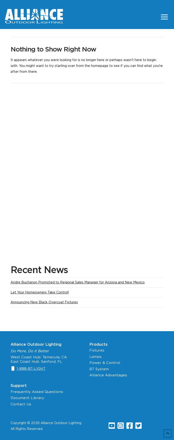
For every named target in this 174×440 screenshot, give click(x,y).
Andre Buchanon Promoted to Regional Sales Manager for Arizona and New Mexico (78, 282)
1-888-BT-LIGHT (31, 368)
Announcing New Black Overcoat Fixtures (44, 302)
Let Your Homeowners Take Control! (40, 292)
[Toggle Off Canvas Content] (164, 17)
